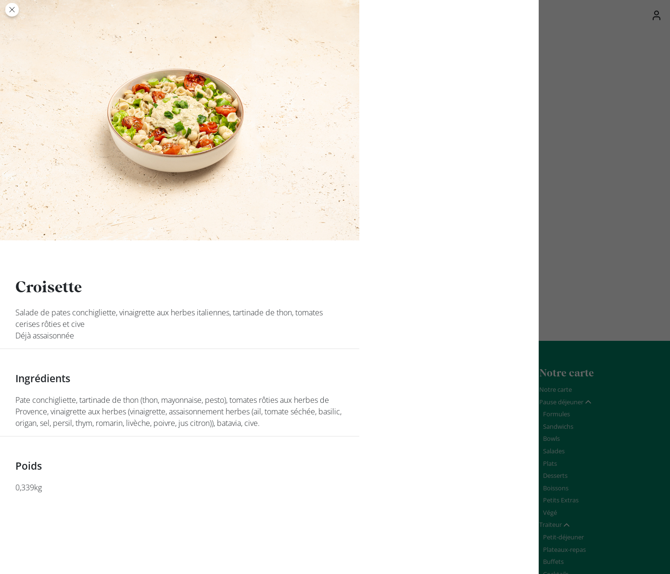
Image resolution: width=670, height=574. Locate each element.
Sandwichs (558, 426)
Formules (556, 414)
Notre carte (555, 389)
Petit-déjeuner (563, 537)
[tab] (565, 402)
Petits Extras (561, 500)
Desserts (555, 475)
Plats (550, 463)
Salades (554, 451)
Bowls (551, 438)
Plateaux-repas (564, 549)
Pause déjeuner (561, 402)
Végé (550, 512)
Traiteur (550, 524)
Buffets (553, 561)
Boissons (556, 488)
